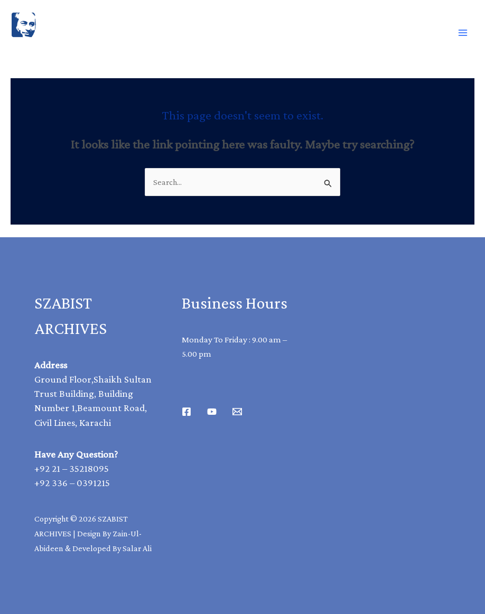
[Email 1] (237, 411)
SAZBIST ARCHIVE (60, 49)
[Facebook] (186, 411)
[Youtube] (212, 411)
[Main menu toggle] (462, 32)
